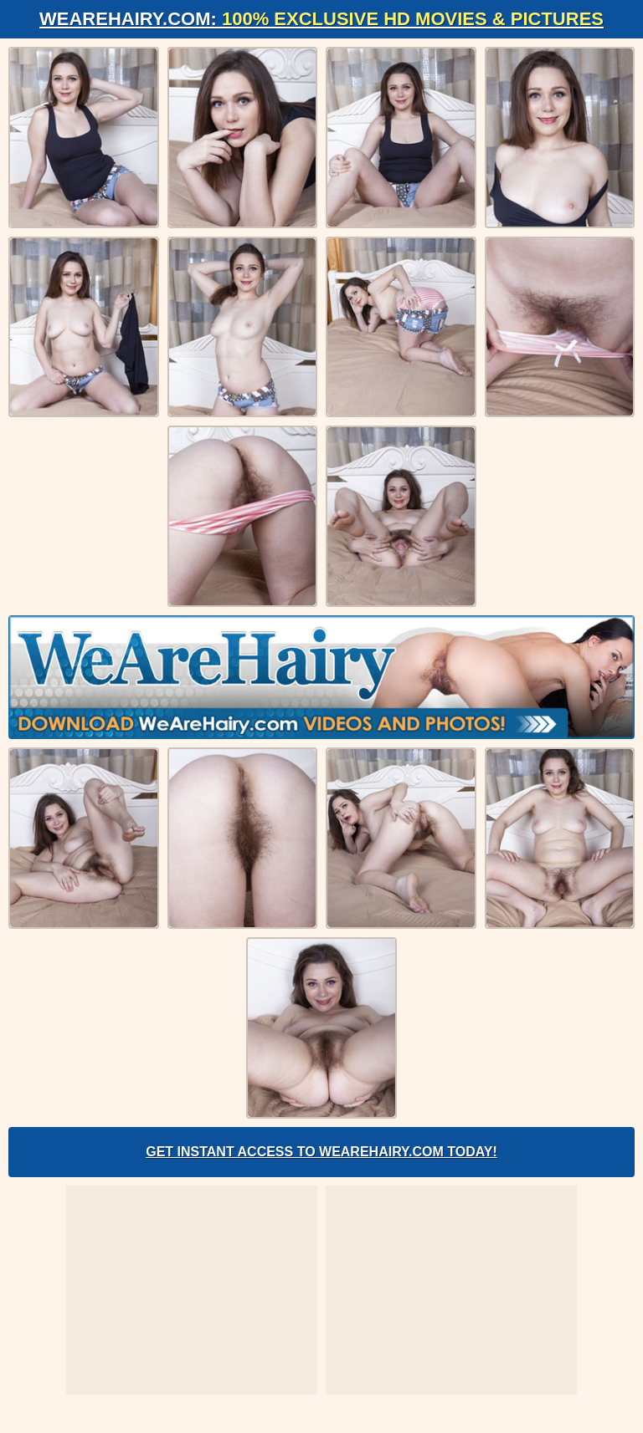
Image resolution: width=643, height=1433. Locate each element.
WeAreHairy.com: (321, 18)
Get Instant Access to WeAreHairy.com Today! (321, 1152)
